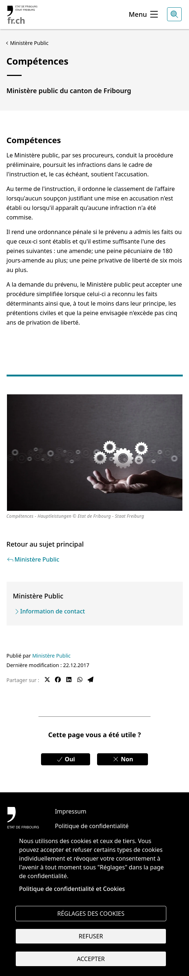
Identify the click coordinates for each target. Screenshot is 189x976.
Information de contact (52, 611)
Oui (65, 759)
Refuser (91, 936)
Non (122, 759)
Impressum (70, 811)
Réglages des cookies (91, 914)
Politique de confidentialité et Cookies (72, 889)
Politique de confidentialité (92, 826)
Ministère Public (51, 655)
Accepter (91, 959)
